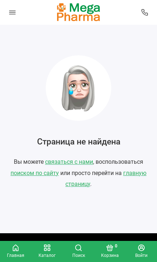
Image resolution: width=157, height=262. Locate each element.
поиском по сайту (35, 173)
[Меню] (12, 12)
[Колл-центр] (145, 12)
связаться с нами (69, 161)
